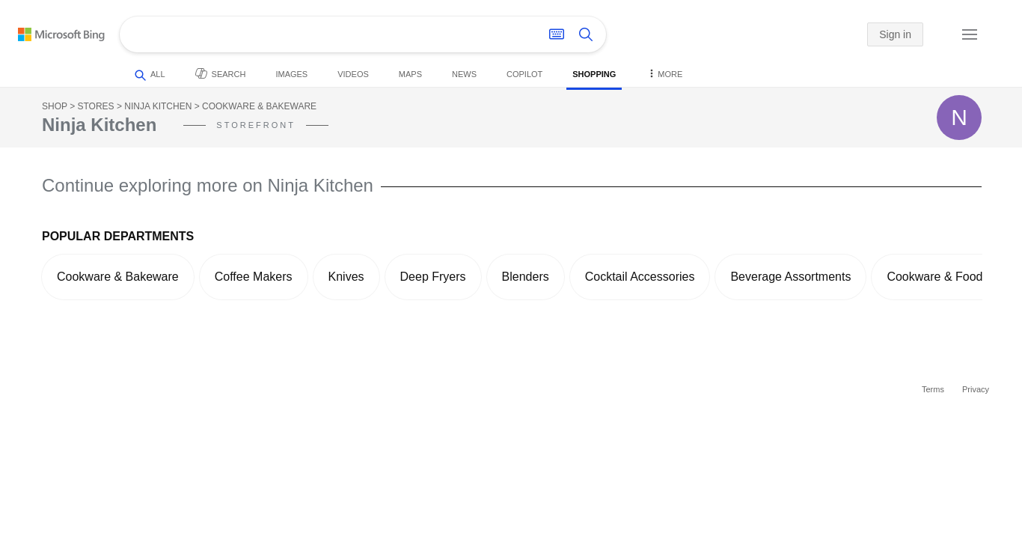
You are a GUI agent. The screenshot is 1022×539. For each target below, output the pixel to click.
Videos (353, 74)
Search (220, 73)
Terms (933, 389)
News (464, 74)
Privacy (975, 389)
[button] (935, 35)
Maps (410, 74)
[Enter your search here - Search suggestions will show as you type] (320, 34)
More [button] (664, 73)
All (150, 75)
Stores (95, 106)
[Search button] (586, 34)
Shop (54, 106)
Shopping (594, 74)
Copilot (524, 74)
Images (291, 74)
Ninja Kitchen (158, 106)
